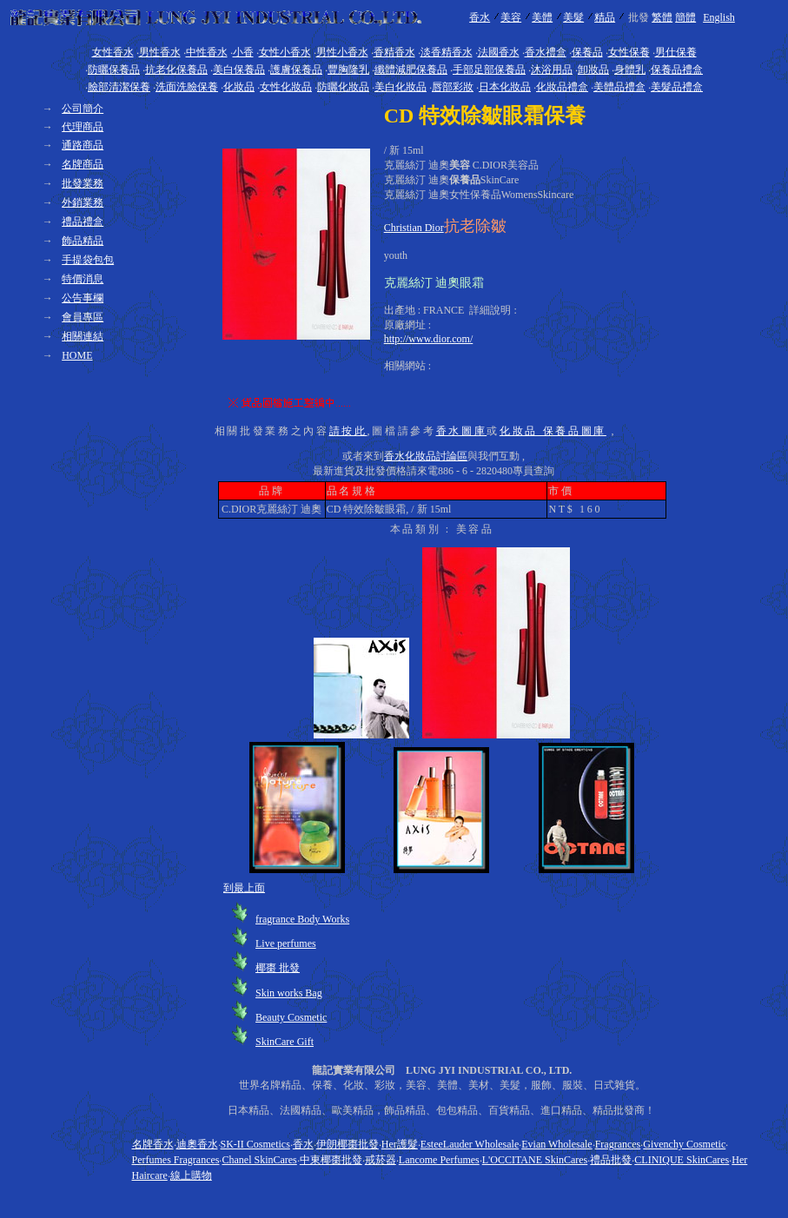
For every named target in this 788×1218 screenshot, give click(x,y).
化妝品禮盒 (562, 87)
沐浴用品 (552, 69)
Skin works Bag (288, 993)
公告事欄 (82, 298)
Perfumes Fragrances (176, 1160)
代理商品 (82, 127)
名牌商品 (82, 164)
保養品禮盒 (677, 69)
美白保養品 (239, 69)
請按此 (348, 431)
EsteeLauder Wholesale (469, 1144)
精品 (604, 17)
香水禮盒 (545, 52)
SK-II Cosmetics (255, 1144)
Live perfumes (285, 943)
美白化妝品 (400, 87)
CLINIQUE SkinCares (681, 1160)
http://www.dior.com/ (428, 339)
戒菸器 (380, 1160)
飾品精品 (82, 241)
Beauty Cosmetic (291, 1017)
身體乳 (630, 69)
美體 (542, 17)
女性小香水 (285, 52)
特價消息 (82, 279)
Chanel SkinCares (259, 1160)
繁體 (662, 17)
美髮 (573, 17)
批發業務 (82, 183)
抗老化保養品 (176, 69)
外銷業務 (82, 202)
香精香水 (394, 52)
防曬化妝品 (343, 87)
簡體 (685, 17)
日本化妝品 (505, 87)
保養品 (587, 52)
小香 (243, 52)
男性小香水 (342, 52)
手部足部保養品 (489, 69)
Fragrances (618, 1144)
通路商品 (82, 145)
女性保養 (629, 52)
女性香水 (113, 52)
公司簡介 (82, 109)
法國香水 (499, 52)
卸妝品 (593, 69)
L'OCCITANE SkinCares (535, 1160)
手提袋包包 (88, 260)
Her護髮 (399, 1144)
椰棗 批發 (277, 968)
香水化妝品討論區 (425, 456)
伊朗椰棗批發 (347, 1144)
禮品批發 (611, 1160)
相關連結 (82, 336)
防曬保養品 (114, 69)
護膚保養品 (296, 69)
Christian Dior (414, 228)
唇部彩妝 (452, 87)
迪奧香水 (197, 1144)
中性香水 (207, 52)
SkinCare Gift (284, 1042)
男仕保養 (676, 52)
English (719, 17)
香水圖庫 (461, 431)
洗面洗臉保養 (187, 87)
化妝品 (239, 87)
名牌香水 (153, 1144)
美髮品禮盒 (677, 87)
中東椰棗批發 (331, 1160)
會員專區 (82, 317)
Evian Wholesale (556, 1144)
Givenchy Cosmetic (684, 1144)
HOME (77, 355)
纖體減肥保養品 (410, 69)
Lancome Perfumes (439, 1160)
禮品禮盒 (82, 221)
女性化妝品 (286, 87)
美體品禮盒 (619, 87)
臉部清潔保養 (119, 87)
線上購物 (191, 1175)
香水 (479, 17)
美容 (510, 17)
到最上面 (244, 888)
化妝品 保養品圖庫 (553, 431)
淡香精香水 (446, 52)
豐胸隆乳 (348, 69)
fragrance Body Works (302, 919)
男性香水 (160, 52)
